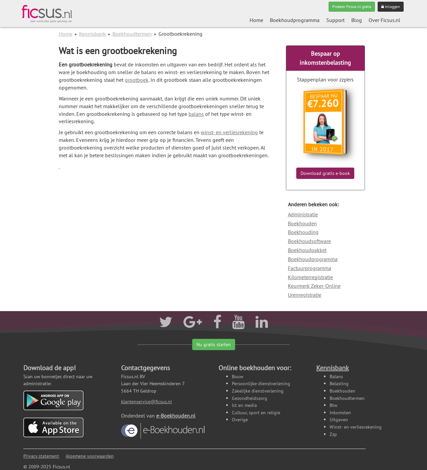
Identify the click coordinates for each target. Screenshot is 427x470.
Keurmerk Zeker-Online (314, 285)
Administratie (303, 214)
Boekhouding (303, 232)
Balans (336, 376)
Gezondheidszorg (249, 398)
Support (335, 20)
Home (256, 20)
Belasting (339, 383)
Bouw (237, 376)
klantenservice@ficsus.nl (146, 401)
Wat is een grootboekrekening (118, 50)
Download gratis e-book (325, 173)
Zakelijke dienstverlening (258, 391)
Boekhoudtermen (132, 33)
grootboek (136, 79)
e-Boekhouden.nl (162, 425)
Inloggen (390, 6)
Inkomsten (340, 412)
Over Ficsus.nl (384, 20)
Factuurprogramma (309, 268)
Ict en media (244, 405)
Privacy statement (41, 456)
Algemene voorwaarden (90, 456)
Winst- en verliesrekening (356, 427)
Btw (333, 405)
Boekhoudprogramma (295, 20)
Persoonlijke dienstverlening (261, 383)
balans (196, 113)
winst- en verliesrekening (229, 132)
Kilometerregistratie (310, 277)
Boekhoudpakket (307, 250)
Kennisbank (92, 33)
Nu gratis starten (213, 344)
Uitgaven (339, 419)
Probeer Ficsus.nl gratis (351, 6)
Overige (240, 419)
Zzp (333, 434)
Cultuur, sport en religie (256, 412)
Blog (356, 20)
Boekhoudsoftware (309, 241)
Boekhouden (302, 223)
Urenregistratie (304, 294)
